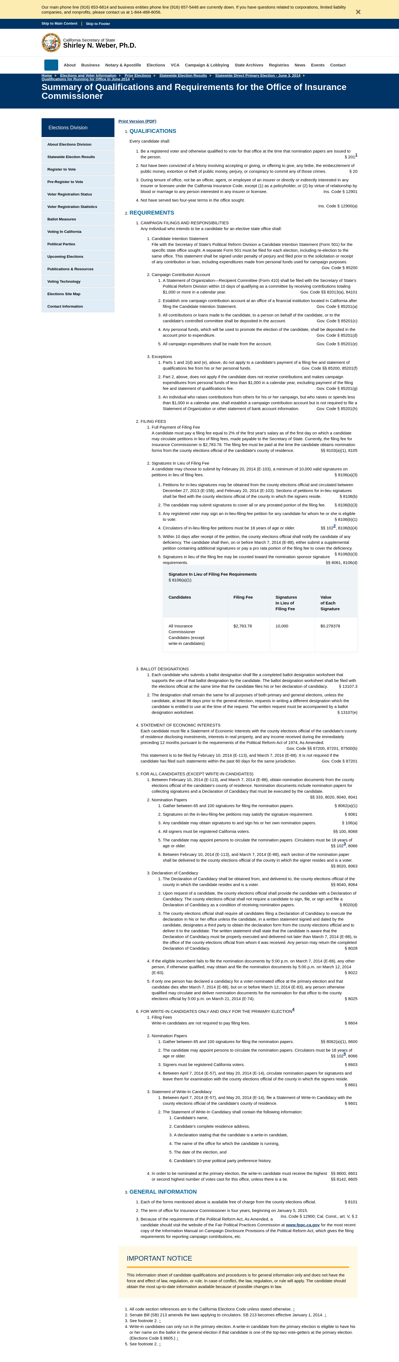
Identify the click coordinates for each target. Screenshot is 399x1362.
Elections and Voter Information (88, 75)
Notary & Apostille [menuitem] (123, 65)
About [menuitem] (70, 65)
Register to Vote (61, 169)
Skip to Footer (98, 24)
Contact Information (65, 306)
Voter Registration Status (69, 194)
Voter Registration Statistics (72, 207)
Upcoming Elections (65, 256)
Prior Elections (138, 75)
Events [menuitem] (317, 65)
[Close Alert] (356, 9)
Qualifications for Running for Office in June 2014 (86, 79)
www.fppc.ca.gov (303, 1224)
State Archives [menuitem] (249, 65)
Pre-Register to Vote (65, 182)
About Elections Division (69, 144)
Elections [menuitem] (156, 65)
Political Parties (61, 244)
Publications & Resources (70, 269)
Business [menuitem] (90, 65)
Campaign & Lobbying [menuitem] (207, 65)
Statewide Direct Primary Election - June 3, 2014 (258, 75)
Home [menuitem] (51, 65)
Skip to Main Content (59, 23)
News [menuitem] (300, 65)
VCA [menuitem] (175, 65)
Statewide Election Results (183, 75)
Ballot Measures (61, 219)
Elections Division (68, 127)
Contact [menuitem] (338, 65)
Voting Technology (64, 281)
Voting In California (64, 232)
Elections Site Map (63, 294)
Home (47, 75)
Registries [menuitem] (279, 65)
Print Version (138, 121)
